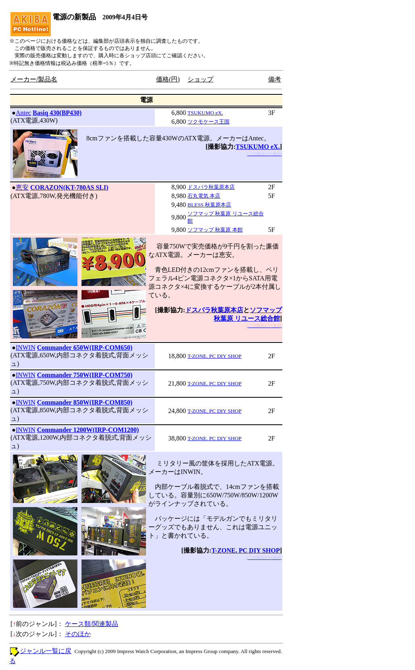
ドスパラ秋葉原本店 (211, 187)
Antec (23, 112)
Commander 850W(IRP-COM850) (85, 402)
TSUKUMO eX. (205, 113)
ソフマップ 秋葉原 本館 (215, 230)
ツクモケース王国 (208, 122)
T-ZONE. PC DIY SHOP (215, 356)
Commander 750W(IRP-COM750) (85, 375)
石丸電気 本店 (204, 196)
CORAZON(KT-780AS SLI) (69, 187)
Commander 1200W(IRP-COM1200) (88, 429)
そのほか (78, 633)
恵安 (22, 187)
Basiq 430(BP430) (57, 112)
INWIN (25, 347)
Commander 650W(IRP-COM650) (85, 347)
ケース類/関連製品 (91, 623)
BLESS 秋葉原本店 (209, 205)
